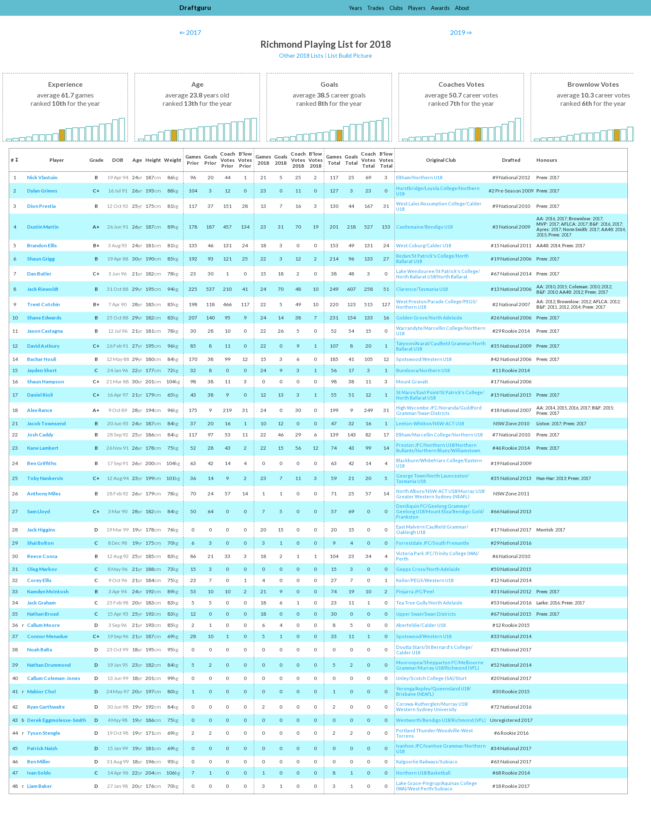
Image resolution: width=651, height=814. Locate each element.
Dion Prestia (41, 206)
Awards (440, 8)
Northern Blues (433, 450)
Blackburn (407, 460)
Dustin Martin (43, 227)
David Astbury (43, 346)
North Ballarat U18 (416, 276)
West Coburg (410, 245)
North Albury (410, 491)
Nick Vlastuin (42, 177)
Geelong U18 (410, 511)
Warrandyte (409, 328)
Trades (375, 8)
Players (417, 8)
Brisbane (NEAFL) (415, 694)
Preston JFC (409, 445)
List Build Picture (350, 55)
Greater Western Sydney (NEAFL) (433, 496)
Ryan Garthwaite (46, 707)
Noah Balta (39, 649)
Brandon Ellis (42, 245)
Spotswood (408, 359)
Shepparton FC (440, 662)
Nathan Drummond (49, 665)
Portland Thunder (416, 730)
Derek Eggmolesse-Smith (56, 720)
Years (355, 8)
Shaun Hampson (45, 381)
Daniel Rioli (40, 395)
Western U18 (437, 359)
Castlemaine (409, 226)
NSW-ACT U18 (448, 423)
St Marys (405, 392)
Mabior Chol (41, 691)
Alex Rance (39, 410)
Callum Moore (43, 625)
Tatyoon (405, 343)
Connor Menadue (47, 636)
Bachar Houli (41, 359)
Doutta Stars (410, 647)
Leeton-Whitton (413, 423)
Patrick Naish (42, 748)
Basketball (439, 772)
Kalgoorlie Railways (417, 761)
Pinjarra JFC (409, 591)
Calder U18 (439, 245)
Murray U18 (471, 491)
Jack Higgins (41, 529)
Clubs (396, 8)
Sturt (461, 678)
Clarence (406, 289)
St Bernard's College (448, 647)
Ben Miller (38, 761)
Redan (403, 255)
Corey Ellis (39, 580)
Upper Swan (409, 614)
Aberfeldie (408, 625)
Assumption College (443, 203)
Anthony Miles (44, 493)
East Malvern (410, 526)
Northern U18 (427, 177)
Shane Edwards (44, 317)
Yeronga (405, 688)
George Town (411, 475)
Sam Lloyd (38, 511)
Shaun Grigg (41, 259)
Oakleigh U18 (410, 532)
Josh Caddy (40, 434)
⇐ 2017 (190, 32)
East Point (427, 392)
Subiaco (449, 761)
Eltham (403, 177)
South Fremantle (451, 543)
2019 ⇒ (461, 32)
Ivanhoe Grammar (443, 745)
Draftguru (195, 7)
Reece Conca (42, 556)
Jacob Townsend (46, 423)
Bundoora (407, 370)
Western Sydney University (426, 709)
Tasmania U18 (433, 289)
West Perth (420, 788)
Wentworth (408, 720)
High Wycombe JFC (417, 407)
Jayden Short (42, 370)
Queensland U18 (450, 688)
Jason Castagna (45, 331)
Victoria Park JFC (414, 553)
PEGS (469, 301)
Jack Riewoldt (43, 289)
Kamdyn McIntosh (48, 591)
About (462, 8)
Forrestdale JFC (413, 543)
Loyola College (441, 188)
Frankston (407, 516)
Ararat (422, 343)
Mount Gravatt (412, 381)
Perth (402, 558)
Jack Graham (41, 603)
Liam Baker (39, 786)
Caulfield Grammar (451, 343)
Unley (402, 678)
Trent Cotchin (43, 304)
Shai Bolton (40, 543)
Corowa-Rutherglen (418, 704)
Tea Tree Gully (412, 602)
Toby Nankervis (45, 478)
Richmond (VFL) (462, 667)
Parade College (445, 301)
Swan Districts (434, 413)
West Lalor (408, 203)
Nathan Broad (43, 614)
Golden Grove (412, 317)
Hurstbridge (409, 188)
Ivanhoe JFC (409, 745)
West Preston (411, 301)
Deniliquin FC (411, 506)
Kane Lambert (43, 448)
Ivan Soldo (39, 773)
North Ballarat (452, 276)
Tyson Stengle (43, 733)
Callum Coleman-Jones (53, 678)
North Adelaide (446, 317)
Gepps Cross (410, 569)
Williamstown (465, 450)
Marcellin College (443, 328)
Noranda (448, 407)
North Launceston (447, 475)
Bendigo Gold (467, 511)
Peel (429, 591)
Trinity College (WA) (455, 553)
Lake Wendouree (415, 271)
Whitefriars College (441, 460)
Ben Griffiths (41, 463)
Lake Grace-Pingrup (418, 783)
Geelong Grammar (448, 506)
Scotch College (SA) (432, 678)
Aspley (423, 688)
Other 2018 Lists (301, 55)
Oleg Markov (42, 569)
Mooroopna (409, 662)
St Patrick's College (433, 255)
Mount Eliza (438, 511)
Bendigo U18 (439, 226)
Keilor (402, 580)
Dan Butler (39, 274)
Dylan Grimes (42, 191)
